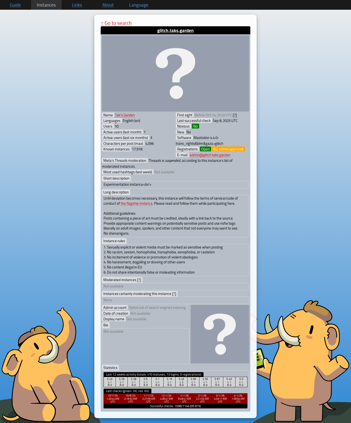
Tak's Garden (125, 114)
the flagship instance (137, 203)
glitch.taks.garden (175, 30)
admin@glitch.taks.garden (210, 154)
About (108, 5)
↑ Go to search (116, 22)
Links (77, 5)
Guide (15, 5)
